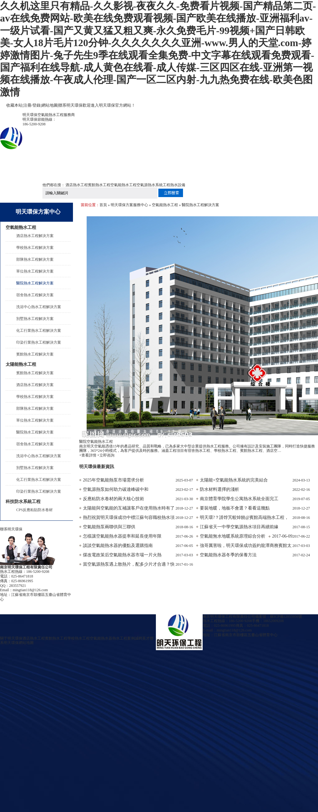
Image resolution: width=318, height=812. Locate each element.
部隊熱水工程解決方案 (35, 259)
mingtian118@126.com (30, 590)
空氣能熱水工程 (123, 185)
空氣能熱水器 (101, 638)
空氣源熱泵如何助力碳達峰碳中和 (115, 489)
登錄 (36, 105)
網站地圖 (49, 105)
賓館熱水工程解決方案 (35, 354)
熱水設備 (177, 185)
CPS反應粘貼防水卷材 (34, 510)
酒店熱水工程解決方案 (35, 236)
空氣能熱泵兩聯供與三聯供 (109, 526)
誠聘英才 (142, 638)
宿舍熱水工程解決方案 (35, 295)
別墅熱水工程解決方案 (35, 319)
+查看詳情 (87, 455)
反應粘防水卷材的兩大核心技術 (113, 498)
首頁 (103, 205)
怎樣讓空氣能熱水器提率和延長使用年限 (122, 536)
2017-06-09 (282, 536)
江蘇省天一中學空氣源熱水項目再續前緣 (239, 526)
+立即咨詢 (105, 455)
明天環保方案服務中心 (129, 205)
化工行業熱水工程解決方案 (38, 330)
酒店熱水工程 (76, 185)
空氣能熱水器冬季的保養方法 (228, 555)
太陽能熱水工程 (21, 364)
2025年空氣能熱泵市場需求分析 (113, 480)
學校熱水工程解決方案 (35, 247)
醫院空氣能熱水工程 (96, 441)
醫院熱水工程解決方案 (35, 283)
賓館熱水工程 (99, 185)
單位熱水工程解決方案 (35, 271)
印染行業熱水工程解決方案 (38, 342)
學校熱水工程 (78, 638)
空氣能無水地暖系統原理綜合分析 (232, 536)
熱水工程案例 (123, 638)
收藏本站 (14, 105)
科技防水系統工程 (23, 501)
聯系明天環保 (70, 105)
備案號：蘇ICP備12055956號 (278, 616)
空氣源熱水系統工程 (153, 185)
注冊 (27, 105)
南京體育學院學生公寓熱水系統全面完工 (239, 498)
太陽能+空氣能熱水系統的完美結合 (234, 480)
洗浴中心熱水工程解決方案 (38, 307)
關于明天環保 (11, 638)
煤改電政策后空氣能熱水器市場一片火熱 (122, 555)
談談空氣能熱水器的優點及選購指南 (118, 545)
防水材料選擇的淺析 (219, 489)
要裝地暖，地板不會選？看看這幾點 (235, 508)
